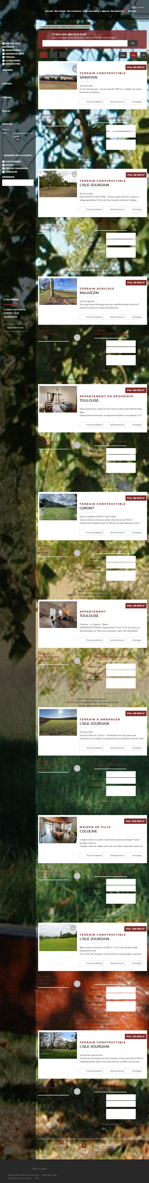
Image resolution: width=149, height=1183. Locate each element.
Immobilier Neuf (14, 54)
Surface (7, 84)
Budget (6, 111)
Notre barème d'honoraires (20, 1176)
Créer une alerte (91, 11)
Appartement (13, 50)
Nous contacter (15, 328)
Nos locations (74, 11)
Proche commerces (16, 168)
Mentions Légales (39, 1167)
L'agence (104, 11)
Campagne (11, 172)
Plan (37, 1176)
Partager (131, 101)
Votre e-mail (95, 128)
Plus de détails (93, 101)
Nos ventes (60, 11)
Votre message (95, 141)
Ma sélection (119, 11)
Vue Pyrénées (13, 162)
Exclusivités (12, 64)
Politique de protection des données (23, 1173)
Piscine (9, 165)
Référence (8, 177)
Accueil (50, 11)
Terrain (10, 57)
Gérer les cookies (49, 1173)
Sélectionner (113, 101)
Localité (7, 124)
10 (113, 1143)
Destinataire (95, 134)
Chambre (7, 70)
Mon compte (138, 7)
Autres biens (13, 60)
